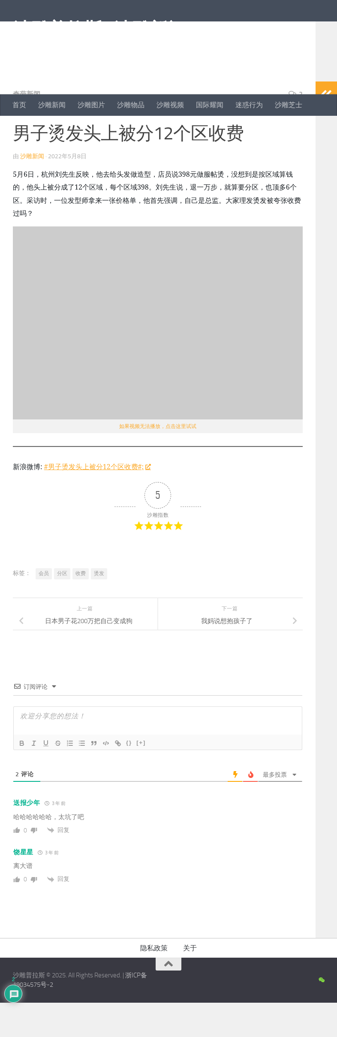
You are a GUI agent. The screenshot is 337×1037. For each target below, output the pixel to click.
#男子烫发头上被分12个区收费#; (97, 501)
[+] (141, 777)
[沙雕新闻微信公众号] (321, 1014)
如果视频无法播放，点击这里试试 (157, 461)
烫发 (99, 608)
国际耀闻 (209, 105)
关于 (190, 982)
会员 (44, 608)
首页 (19, 105)
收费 (80, 608)
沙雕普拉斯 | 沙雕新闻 (99, 29)
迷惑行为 (249, 105)
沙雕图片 (91, 105)
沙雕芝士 (288, 105)
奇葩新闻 (26, 128)
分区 (62, 608)
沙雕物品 (130, 105)
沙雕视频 (170, 105)
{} (129, 777)
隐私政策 (154, 982)
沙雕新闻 (52, 105)
